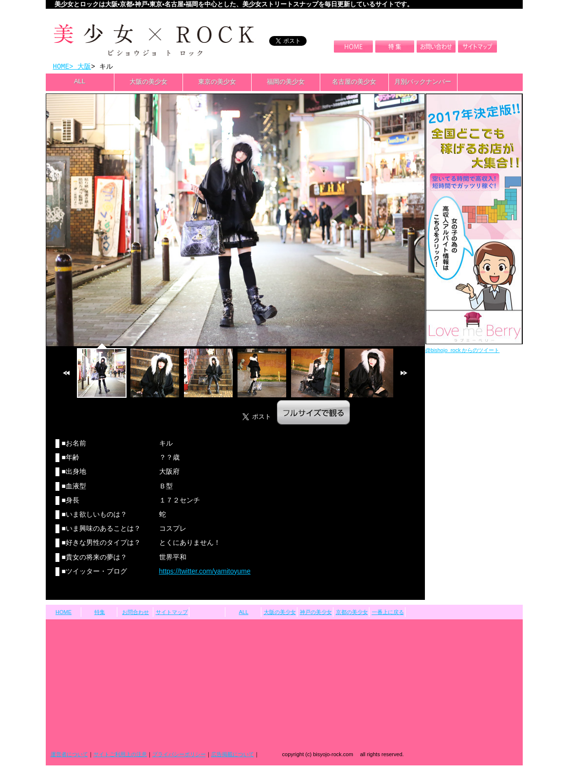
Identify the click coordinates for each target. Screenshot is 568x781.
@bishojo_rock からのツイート (462, 351)
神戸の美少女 (316, 613)
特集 (99, 613)
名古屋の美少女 (354, 82)
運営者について (69, 755)
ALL (79, 82)
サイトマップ (172, 613)
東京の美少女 (217, 82)
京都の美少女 (352, 613)
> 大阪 (80, 67)
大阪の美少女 (148, 82)
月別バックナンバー (422, 82)
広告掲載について (232, 755)
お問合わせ (135, 613)
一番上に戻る (388, 613)
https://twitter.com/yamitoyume (205, 572)
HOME (61, 67)
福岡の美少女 (286, 82)
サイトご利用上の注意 (120, 755)
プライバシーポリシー (179, 755)
